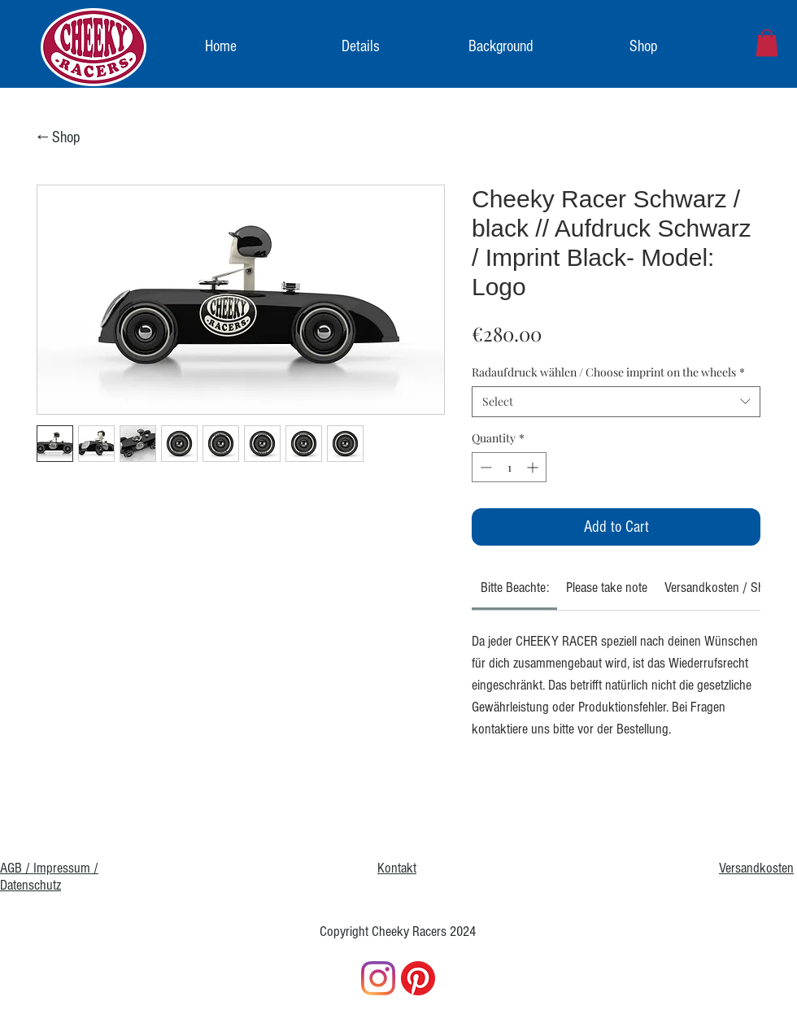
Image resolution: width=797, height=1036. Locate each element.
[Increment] (534, 467)
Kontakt (396, 868)
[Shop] (644, 46)
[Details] (361, 46)
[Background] (501, 46)
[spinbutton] (509, 467)
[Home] (221, 46)
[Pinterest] (418, 978)
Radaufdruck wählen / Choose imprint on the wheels (608, 372)
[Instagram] (378, 978)
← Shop (59, 137)
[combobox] (616, 401)
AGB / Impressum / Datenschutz (49, 877)
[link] (767, 42)
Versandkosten (756, 868)
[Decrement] (484, 467)
